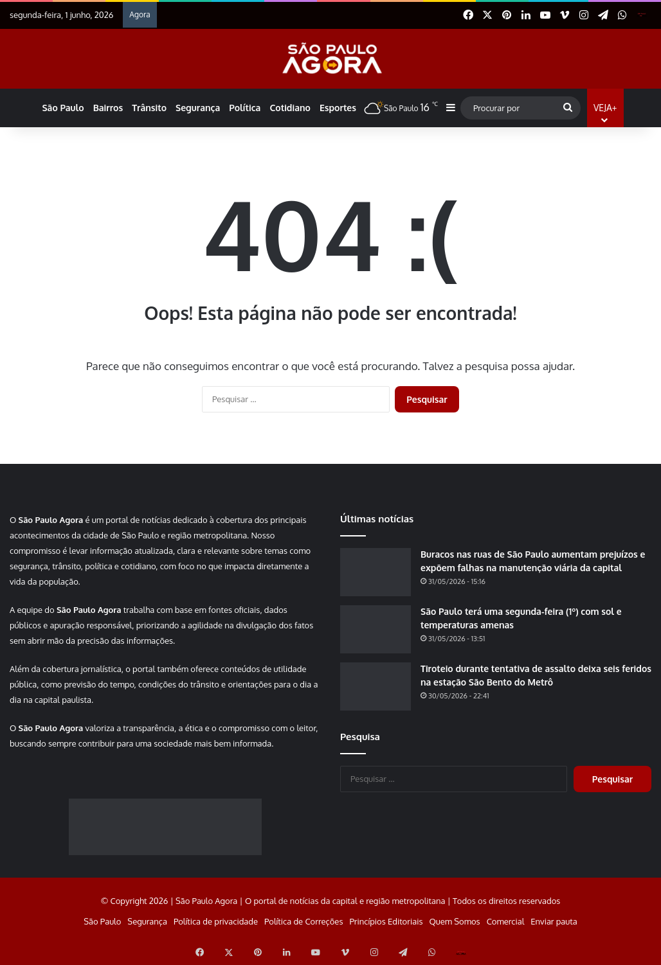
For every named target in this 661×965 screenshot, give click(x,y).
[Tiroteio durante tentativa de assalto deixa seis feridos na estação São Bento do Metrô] (375, 686)
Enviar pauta (553, 921)
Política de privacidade (216, 921)
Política (244, 107)
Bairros (108, 107)
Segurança (198, 107)
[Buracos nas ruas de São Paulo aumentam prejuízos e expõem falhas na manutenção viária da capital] (375, 572)
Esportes (338, 107)
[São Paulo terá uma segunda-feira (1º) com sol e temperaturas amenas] (375, 629)
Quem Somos (454, 921)
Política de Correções (303, 921)
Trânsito (149, 107)
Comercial (506, 921)
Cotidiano (289, 107)
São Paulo (63, 107)
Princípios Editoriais (385, 921)
